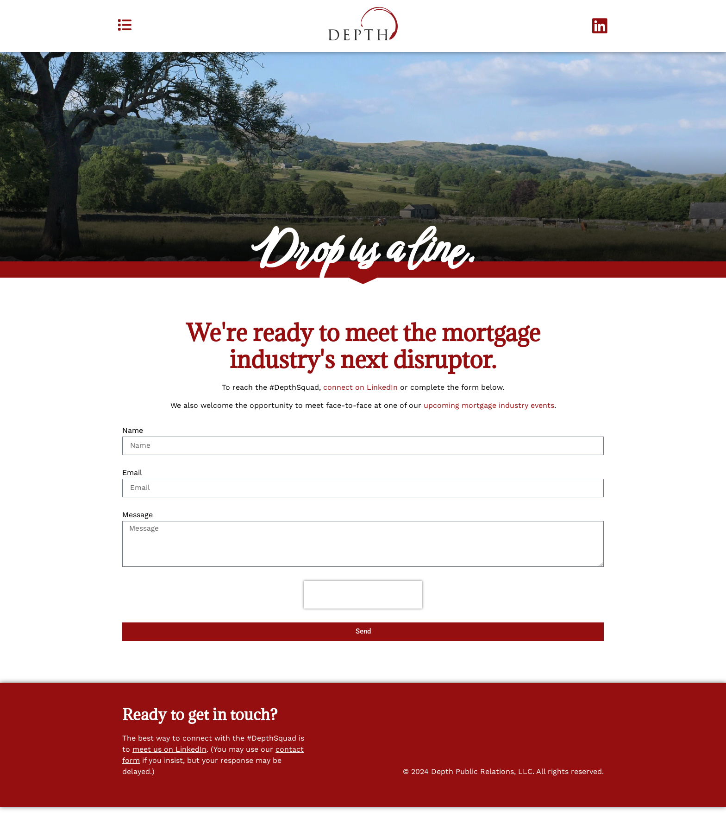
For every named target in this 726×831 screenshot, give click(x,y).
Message (137, 537)
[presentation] (363, 618)
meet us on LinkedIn (169, 772)
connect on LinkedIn (360, 409)
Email (132, 495)
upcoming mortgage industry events (489, 427)
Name (132, 453)
